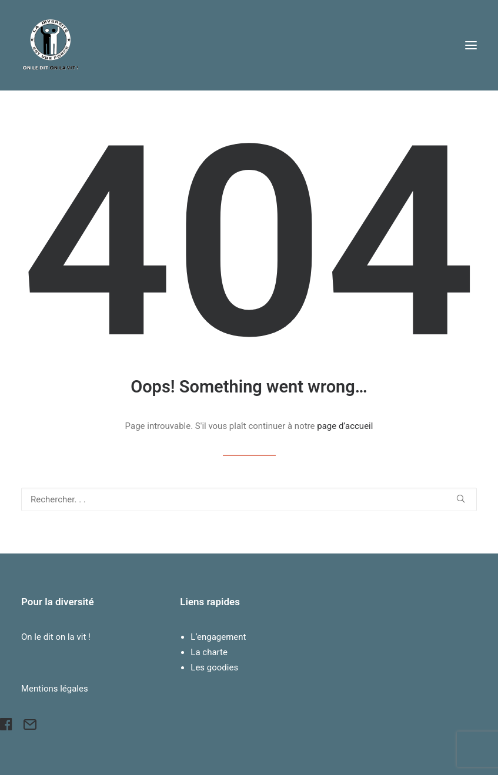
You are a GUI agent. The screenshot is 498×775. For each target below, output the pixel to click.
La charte (209, 652)
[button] (471, 45)
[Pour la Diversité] (50, 45)
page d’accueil (345, 426)
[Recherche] (249, 499)
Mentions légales (54, 688)
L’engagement (218, 637)
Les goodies (214, 667)
